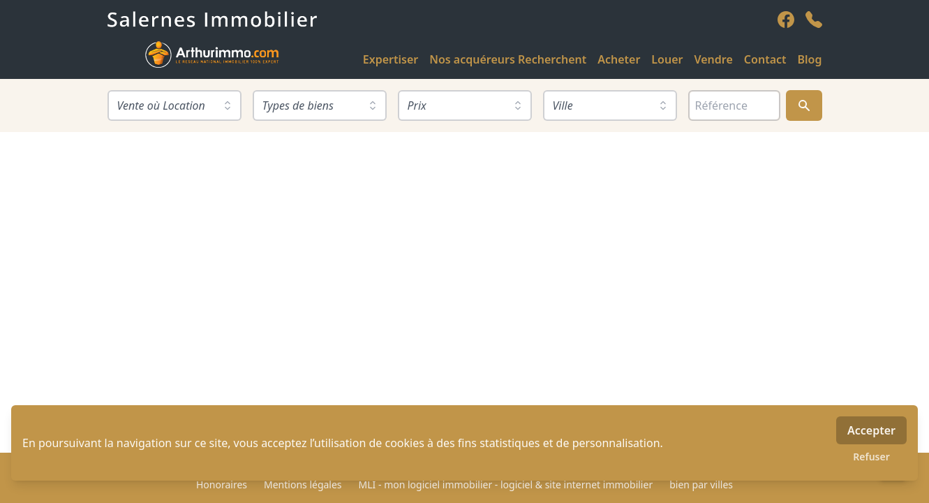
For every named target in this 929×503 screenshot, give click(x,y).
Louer (667, 59)
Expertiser (390, 59)
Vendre (713, 59)
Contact (765, 59)
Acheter (618, 59)
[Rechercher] (804, 105)
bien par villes (701, 484)
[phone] (813, 19)
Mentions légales (303, 484)
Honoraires (221, 484)
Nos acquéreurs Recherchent (507, 59)
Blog (810, 59)
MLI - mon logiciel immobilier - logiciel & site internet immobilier (506, 484)
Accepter (871, 430)
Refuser (871, 456)
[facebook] (786, 19)
